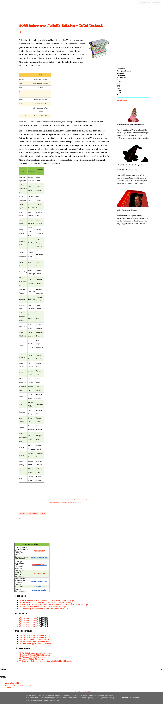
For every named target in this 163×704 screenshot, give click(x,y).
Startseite (121, 69)
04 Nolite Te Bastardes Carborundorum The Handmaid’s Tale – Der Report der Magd (53, 605)
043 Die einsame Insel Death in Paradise (35, 642)
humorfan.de (39, 573)
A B (118, 80)
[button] (20, 32)
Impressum (9, 687)
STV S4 (42, 513)
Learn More (125, 698)
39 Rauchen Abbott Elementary (31, 659)
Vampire (120, 73)
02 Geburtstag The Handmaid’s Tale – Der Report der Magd (43, 609)
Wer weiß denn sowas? (28, 618)
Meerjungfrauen (124, 71)
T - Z (119, 95)
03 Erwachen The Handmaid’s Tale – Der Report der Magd (42, 607)
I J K (118, 86)
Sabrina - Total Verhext (29, 513)
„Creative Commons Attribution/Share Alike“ (61, 499)
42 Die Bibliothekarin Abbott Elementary (35, 653)
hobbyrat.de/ (39, 551)
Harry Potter (122, 75)
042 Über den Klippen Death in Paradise (35, 644)
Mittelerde (121, 77)
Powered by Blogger (81, 691)
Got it (136, 698)
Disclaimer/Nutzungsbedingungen (18, 685)
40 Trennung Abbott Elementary (32, 657)
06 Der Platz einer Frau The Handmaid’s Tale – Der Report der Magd (46, 600)
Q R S (119, 92)
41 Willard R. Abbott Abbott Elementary (35, 655)
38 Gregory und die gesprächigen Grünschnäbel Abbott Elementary (46, 661)
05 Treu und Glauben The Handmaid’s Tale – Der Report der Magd (46, 602)
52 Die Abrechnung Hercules (127, 210)
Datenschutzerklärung (14, 683)
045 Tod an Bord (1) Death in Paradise (34, 637)
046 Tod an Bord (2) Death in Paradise (34, 635)
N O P (119, 90)
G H (118, 84)
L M (118, 88)
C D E (119, 82)
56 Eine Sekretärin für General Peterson (130, 125)
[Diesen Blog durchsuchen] (149, 2)
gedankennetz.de (39, 565)
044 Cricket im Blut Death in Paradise (34, 640)
